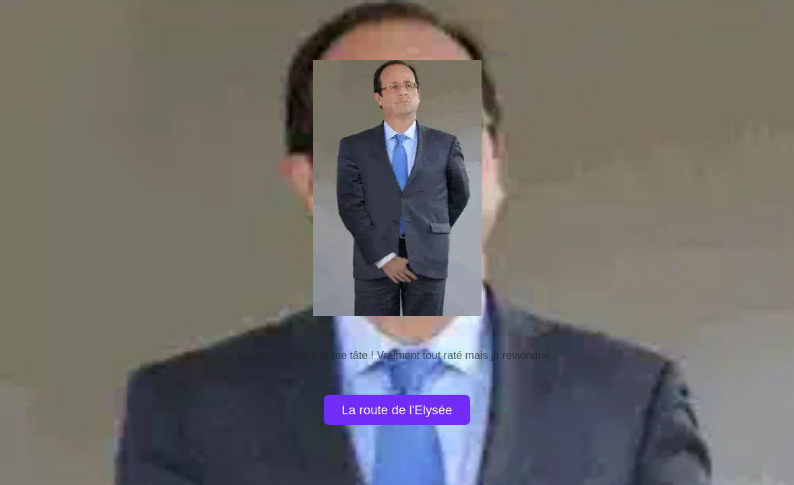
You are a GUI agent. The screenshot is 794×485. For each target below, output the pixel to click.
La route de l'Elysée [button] (396, 410)
